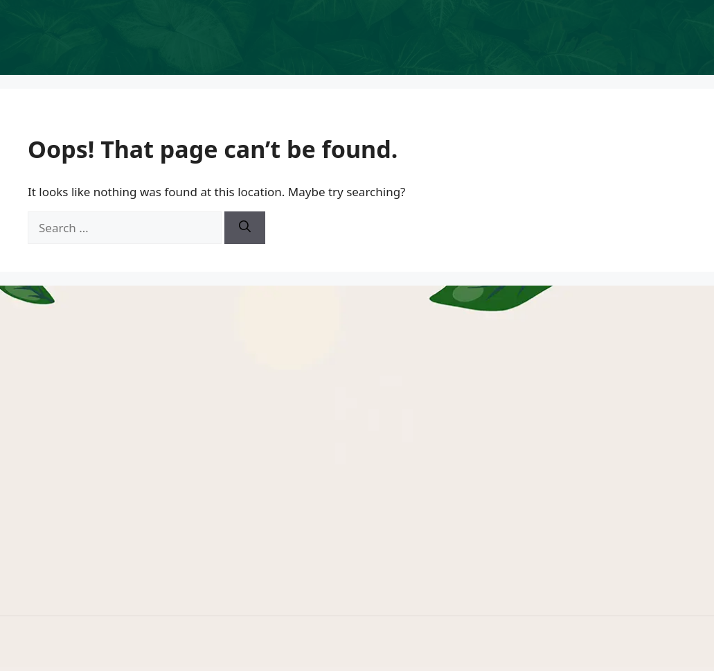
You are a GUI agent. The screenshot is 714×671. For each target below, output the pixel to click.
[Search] (244, 228)
